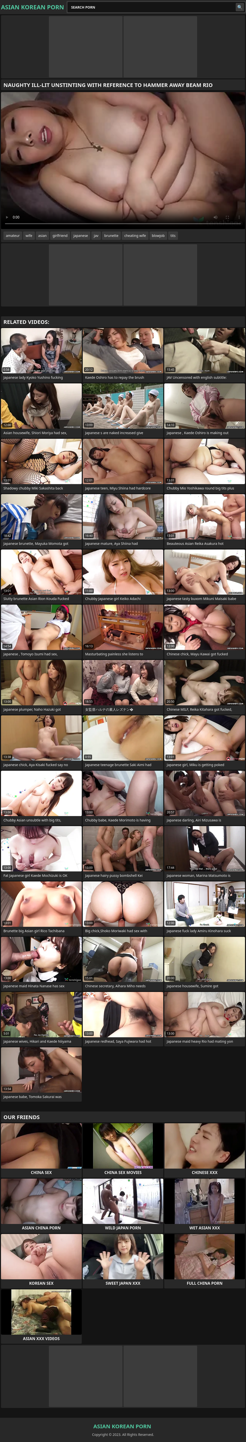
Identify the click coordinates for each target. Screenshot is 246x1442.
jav (96, 235)
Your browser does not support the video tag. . (123, 160)
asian (42, 235)
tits (173, 235)
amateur (13, 235)
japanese (80, 235)
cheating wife (135, 235)
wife (29, 235)
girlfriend (60, 235)
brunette (111, 235)
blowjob (158, 235)
